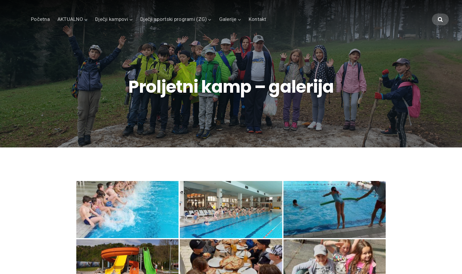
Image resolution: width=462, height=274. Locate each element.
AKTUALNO (70, 19)
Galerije (228, 19)
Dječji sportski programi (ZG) (173, 19)
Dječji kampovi (111, 19)
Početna (40, 19)
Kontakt (257, 19)
